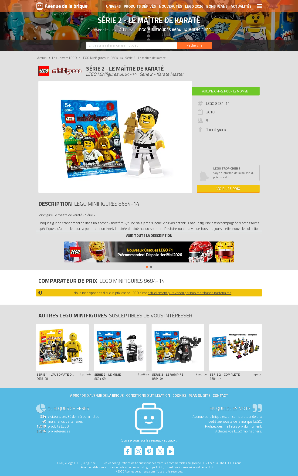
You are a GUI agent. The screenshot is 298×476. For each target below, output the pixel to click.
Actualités (241, 6)
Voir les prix (228, 188)
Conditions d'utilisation (148, 395)
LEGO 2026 (194, 6)
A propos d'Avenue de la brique (97, 395)
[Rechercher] (194, 45)
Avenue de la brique (61, 6)
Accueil (42, 57)
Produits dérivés (140, 6)
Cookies (179, 395)
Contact (220, 395)
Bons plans (217, 6)
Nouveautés (170, 6)
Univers (113, 6)
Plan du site (199, 395)
